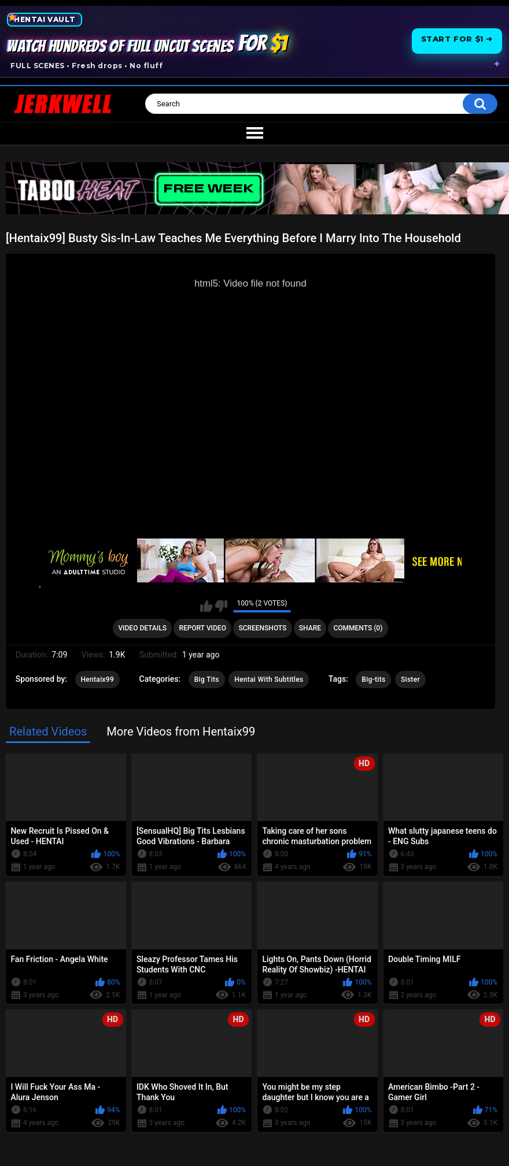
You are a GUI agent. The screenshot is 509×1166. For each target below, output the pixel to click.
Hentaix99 (98, 679)
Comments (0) (357, 628)
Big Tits (206, 679)
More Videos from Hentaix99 (180, 731)
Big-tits (373, 679)
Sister (410, 679)
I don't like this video (221, 606)
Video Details (142, 628)
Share (310, 628)
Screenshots (262, 628)
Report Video (202, 628)
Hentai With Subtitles (268, 679)
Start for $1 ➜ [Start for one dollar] (457, 38)
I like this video (206, 606)
